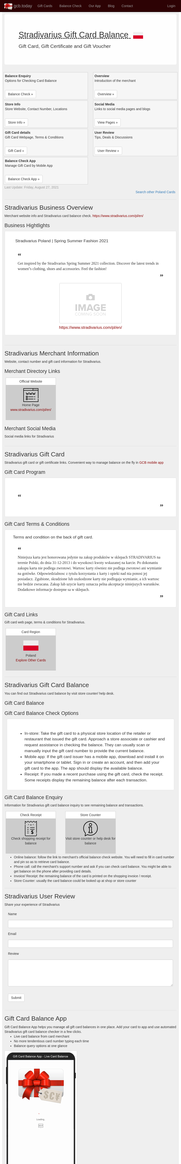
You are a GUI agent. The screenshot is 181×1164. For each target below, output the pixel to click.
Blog (111, 6)
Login (171, 6)
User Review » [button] (108, 151)
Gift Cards (44, 6)
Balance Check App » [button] (24, 179)
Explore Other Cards (31, 660)
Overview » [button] (106, 94)
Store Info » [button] (16, 122)
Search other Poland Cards (155, 192)
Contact (127, 6)
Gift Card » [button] (16, 151)
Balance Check (70, 6)
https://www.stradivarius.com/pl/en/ (118, 216)
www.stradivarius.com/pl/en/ (30, 410)
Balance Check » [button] (20, 94)
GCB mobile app (151, 462)
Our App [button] (95, 6)
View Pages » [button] (108, 122)
